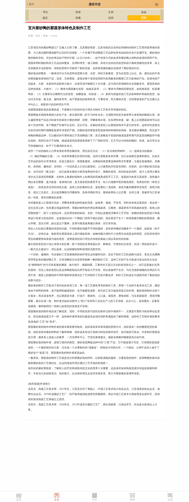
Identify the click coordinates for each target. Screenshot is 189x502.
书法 (45, 12)
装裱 (143, 12)
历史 (143, 17)
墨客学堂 (95, 4)
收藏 (78, 17)
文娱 (170, 499)
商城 (132, 499)
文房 (111, 12)
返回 (30, 4)
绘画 (78, 12)
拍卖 (111, 17)
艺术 (94, 499)
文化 (56, 499)
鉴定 (45, 17)
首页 (18, 499)
